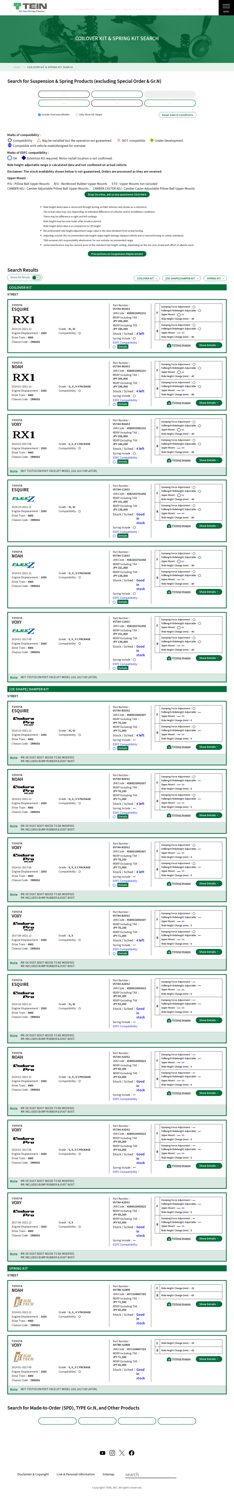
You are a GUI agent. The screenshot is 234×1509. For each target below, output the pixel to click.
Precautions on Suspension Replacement (117, 259)
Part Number (170, 107)
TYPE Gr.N (97, 1428)
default (64, 95)
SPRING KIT (216, 284)
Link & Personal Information (76, 1482)
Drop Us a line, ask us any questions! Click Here (117, 200)
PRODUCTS (109, 9)
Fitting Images (179, 351)
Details (122, 352)
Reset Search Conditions (177, 120)
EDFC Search (177, 1428)
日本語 (197, 9)
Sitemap (108, 1482)
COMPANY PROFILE (84, 9)
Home (17, 67)
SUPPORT (157, 9)
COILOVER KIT (147, 284)
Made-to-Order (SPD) (57, 1428)
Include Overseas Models (53, 120)
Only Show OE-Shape (89, 120)
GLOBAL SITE (178, 9)
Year (170, 95)
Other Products (137, 1428)
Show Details (209, 351)
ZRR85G (117, 107)
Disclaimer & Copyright (33, 1482)
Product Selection (64, 107)
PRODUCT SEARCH (134, 9)
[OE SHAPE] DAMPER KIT (182, 284)
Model (117, 95)
